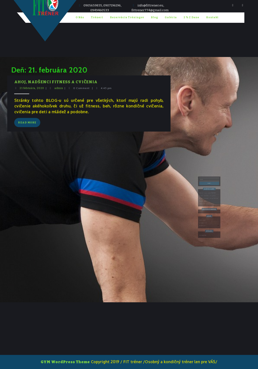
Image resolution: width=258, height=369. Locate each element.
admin (58, 88)
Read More (29, 123)
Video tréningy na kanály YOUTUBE (208, 200)
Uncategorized (205, 227)
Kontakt (212, 17)
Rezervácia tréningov (127, 17)
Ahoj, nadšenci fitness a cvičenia (56, 82)
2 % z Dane (191, 17)
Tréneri (97, 17)
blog (154, 17)
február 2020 (205, 221)
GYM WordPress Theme (65, 362)
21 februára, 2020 (32, 88)
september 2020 (205, 219)
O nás (80, 17)
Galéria (171, 17)
